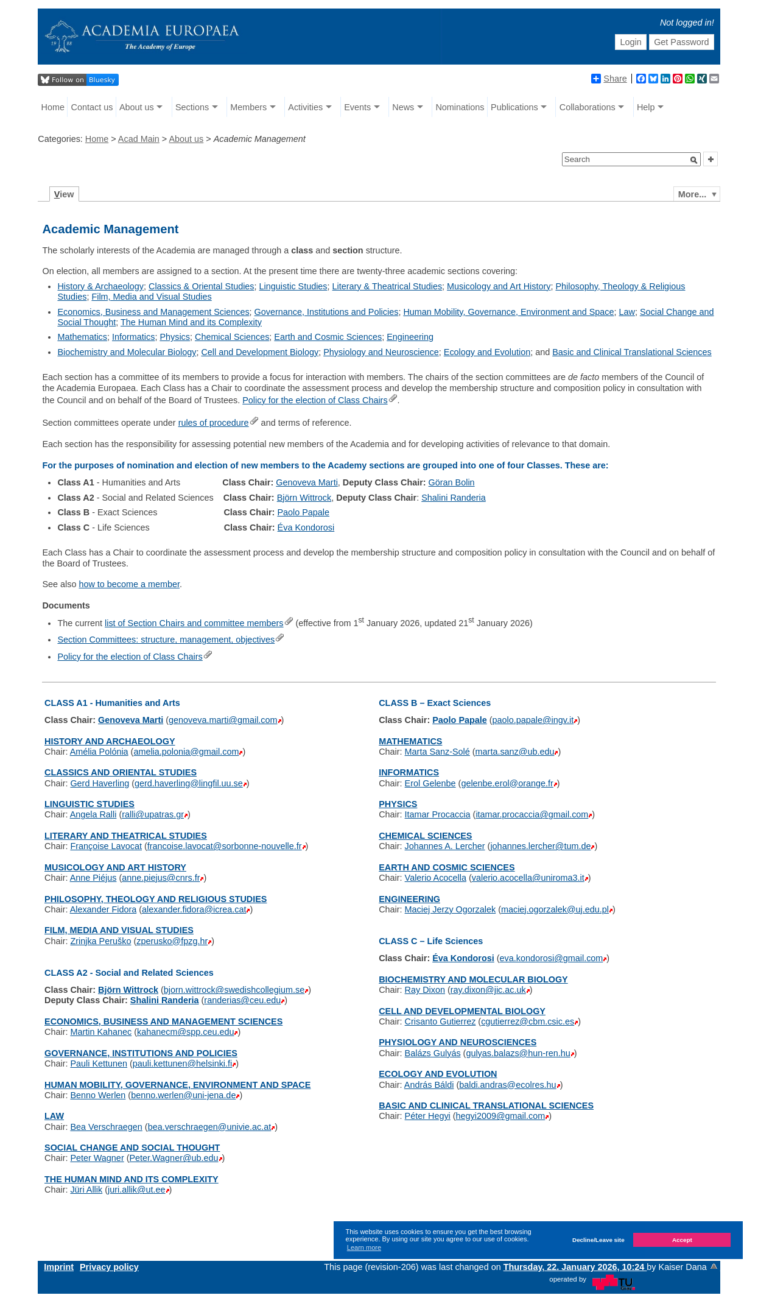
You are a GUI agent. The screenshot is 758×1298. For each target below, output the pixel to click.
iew (64, 194)
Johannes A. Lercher (445, 846)
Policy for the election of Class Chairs (314, 400)
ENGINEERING (409, 899)
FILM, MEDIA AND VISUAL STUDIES (119, 930)
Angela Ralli (93, 814)
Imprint (59, 1267)
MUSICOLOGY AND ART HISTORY (115, 867)
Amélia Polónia (99, 752)
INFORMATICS (409, 772)
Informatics (133, 337)
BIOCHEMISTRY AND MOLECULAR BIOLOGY (473, 979)
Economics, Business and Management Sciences (153, 312)
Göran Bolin (452, 482)
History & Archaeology (100, 286)
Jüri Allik (86, 1189)
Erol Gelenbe (430, 783)
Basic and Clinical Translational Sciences (632, 352)
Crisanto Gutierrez (440, 1021)
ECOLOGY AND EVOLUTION (438, 1074)
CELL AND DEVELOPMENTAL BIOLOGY (462, 1011)
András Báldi (429, 1085)
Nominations (459, 107)
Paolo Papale (303, 512)
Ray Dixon (425, 990)
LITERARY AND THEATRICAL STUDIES (125, 836)
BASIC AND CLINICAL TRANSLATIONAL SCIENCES (486, 1105)
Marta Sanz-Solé (437, 752)
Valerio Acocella (435, 878)
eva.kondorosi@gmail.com (551, 958)
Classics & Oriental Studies (201, 286)
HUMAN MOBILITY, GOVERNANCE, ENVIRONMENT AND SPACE (177, 1085)
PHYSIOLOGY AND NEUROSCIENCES (457, 1042)
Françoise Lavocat (106, 846)
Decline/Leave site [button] (598, 1239)
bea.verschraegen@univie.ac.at (210, 1127)
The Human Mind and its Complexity (191, 322)
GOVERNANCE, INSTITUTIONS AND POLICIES (140, 1053)
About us (136, 107)
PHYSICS (398, 804)
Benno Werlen (97, 1095)
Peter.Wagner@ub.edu (173, 1158)
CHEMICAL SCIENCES (425, 836)
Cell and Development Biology (259, 352)
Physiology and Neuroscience (381, 352)
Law (626, 312)
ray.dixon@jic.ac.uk (488, 990)
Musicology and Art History (498, 286)
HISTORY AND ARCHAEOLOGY (109, 741)
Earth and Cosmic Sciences (328, 337)
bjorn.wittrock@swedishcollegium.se (234, 990)
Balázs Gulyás (433, 1053)
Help (646, 107)
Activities (305, 107)
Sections (192, 107)
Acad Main (139, 139)
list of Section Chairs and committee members (194, 623)
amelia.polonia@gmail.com (186, 752)
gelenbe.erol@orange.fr (507, 783)
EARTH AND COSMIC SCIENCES (446, 867)
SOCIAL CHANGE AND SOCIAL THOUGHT (132, 1147)
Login (631, 42)
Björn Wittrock (304, 498)
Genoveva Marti (307, 482)
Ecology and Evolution (487, 352)
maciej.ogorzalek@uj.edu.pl (555, 909)
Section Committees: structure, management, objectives (166, 639)
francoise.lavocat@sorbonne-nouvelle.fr (224, 846)
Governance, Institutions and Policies (326, 312)
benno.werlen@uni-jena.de (183, 1095)
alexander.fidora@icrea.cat (194, 909)
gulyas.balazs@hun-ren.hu (518, 1053)
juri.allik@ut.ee (137, 1189)
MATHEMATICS (410, 741)
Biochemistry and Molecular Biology (126, 352)
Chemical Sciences (232, 337)
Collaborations (588, 107)
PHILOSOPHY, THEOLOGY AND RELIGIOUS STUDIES (155, 899)
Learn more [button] (364, 1247)
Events (357, 107)
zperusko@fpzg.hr (172, 941)
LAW (54, 1116)
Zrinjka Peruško (100, 941)
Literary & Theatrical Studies (387, 286)
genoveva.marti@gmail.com (223, 720)
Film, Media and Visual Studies (151, 297)
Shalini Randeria (453, 498)
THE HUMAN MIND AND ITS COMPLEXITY (131, 1179)
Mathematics (82, 337)
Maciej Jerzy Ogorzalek (450, 909)
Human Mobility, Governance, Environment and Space (508, 312)
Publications (514, 107)
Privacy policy (109, 1267)
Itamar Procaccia (438, 814)
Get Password (681, 42)
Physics (175, 337)
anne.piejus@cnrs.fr (161, 878)
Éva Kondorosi (306, 527)
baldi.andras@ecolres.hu (507, 1085)
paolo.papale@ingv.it (533, 720)
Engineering (410, 337)
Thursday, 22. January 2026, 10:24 (575, 1267)
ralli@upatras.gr (153, 814)
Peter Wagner (97, 1158)
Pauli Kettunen (98, 1063)
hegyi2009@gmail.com (501, 1116)
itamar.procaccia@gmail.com (532, 814)
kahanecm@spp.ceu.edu (185, 1032)
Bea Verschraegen (106, 1127)
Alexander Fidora (103, 909)
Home (53, 107)
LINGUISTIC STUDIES (89, 804)
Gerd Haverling (99, 783)
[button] (694, 160)
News (403, 107)
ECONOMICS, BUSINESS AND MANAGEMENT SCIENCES (163, 1021)
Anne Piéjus (93, 878)
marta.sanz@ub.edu (515, 752)
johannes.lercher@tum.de (540, 846)
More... (692, 194)
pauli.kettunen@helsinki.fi (182, 1063)
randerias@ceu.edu (242, 1000)
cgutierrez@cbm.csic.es (527, 1021)
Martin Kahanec (101, 1032)
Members (248, 107)
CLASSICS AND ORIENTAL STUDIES (120, 772)
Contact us (92, 107)
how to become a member (129, 584)
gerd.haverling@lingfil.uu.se (189, 783)
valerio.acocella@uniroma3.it (528, 878)
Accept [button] (682, 1239)
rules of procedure (213, 423)
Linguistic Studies (293, 286)
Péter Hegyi (428, 1116)
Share (608, 78)
